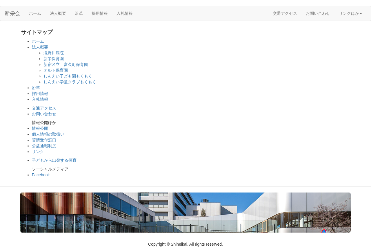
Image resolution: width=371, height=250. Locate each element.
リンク (38, 151)
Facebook (41, 174)
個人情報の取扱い (48, 134)
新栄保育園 (53, 58)
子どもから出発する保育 (54, 160)
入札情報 (125, 13)
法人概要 (58, 13)
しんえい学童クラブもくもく (69, 82)
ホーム (35, 13)
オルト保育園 (55, 70)
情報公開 (40, 128)
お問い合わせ (318, 13)
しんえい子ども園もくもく (67, 76)
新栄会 (12, 13)
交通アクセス (285, 13)
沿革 (79, 13)
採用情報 (100, 13)
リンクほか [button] (350, 13)
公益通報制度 (44, 145)
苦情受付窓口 (44, 140)
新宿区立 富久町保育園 (65, 64)
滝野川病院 (53, 53)
